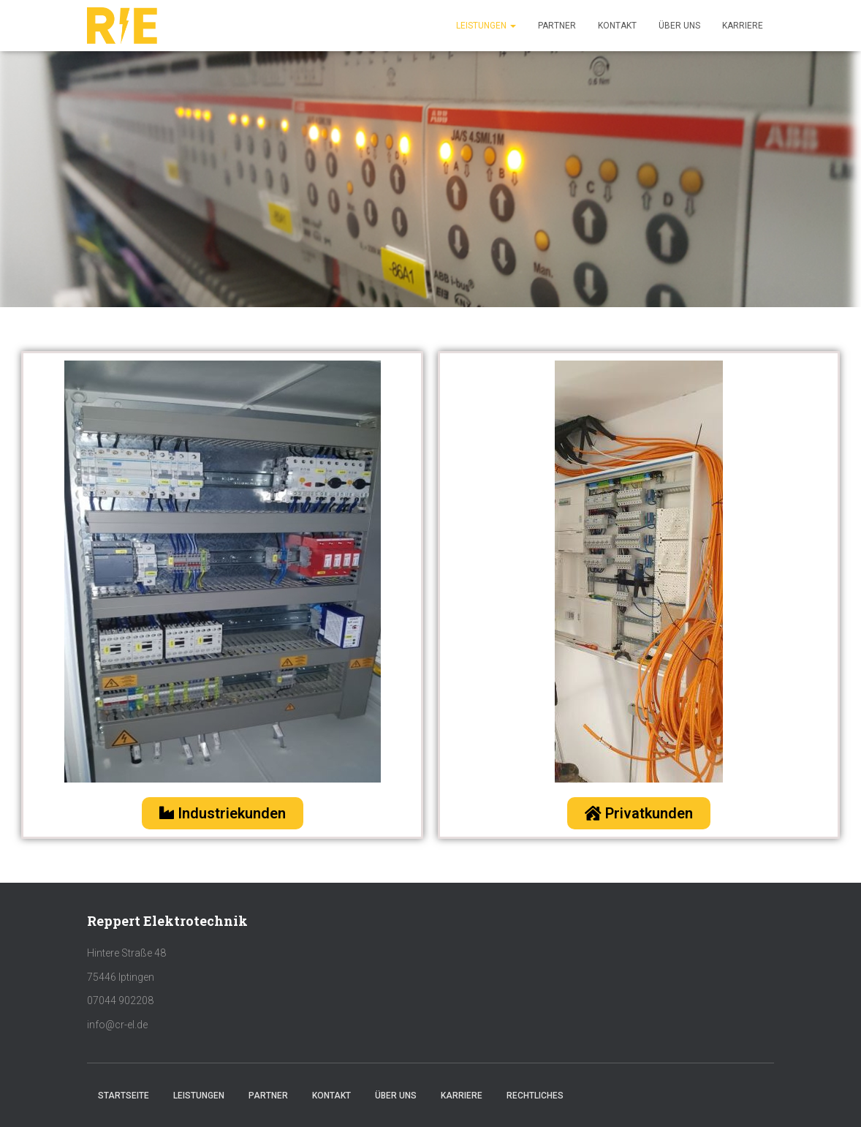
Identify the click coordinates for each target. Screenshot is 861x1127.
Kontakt (617, 25)
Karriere (742, 25)
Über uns (679, 25)
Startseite (123, 1095)
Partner (557, 25)
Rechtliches (535, 1095)
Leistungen (486, 25)
